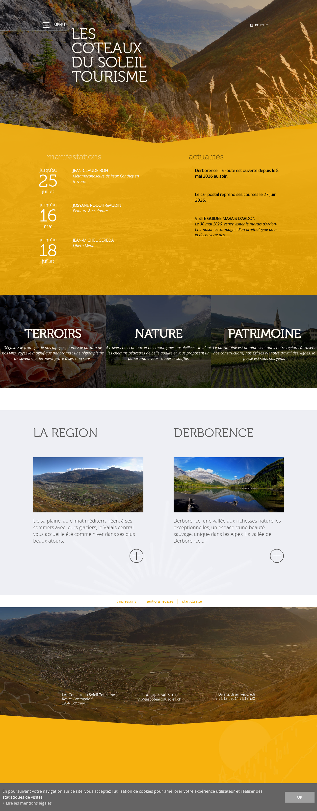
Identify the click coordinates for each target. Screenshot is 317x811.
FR (251, 25)
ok (299, 797)
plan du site (192, 601)
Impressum (126, 601)
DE (257, 25)
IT (266, 25)
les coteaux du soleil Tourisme (112, 55)
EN (262, 25)
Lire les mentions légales (29, 803)
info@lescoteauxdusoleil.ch (158, 699)
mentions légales (158, 601)
